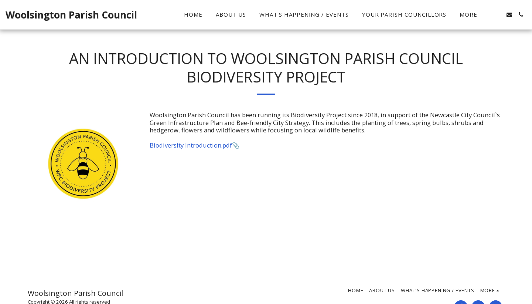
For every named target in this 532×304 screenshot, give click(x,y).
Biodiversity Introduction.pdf (191, 145)
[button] (497, 14)
